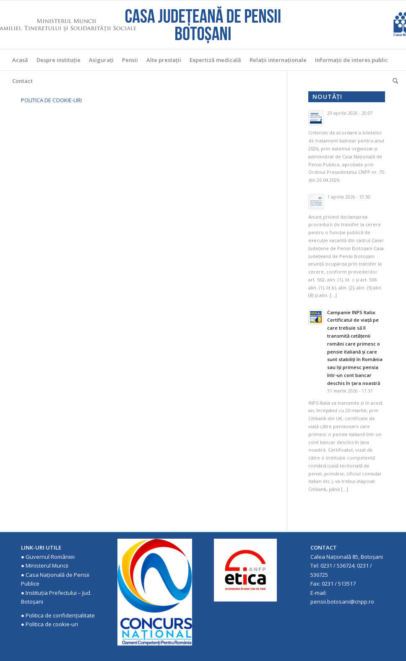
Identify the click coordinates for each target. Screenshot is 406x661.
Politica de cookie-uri (52, 624)
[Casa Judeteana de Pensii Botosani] (203, 24)
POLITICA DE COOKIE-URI (51, 100)
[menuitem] (20, 59)
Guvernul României (50, 556)
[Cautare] (393, 80)
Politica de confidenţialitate (60, 615)
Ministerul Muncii (47, 565)
